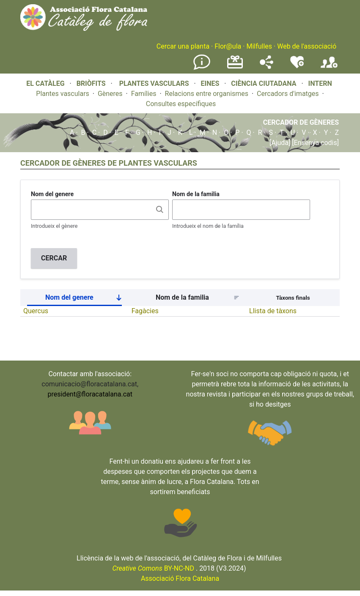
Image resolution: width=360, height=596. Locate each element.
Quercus (35, 311)
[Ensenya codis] (314, 143)
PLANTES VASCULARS (154, 83)
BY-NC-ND (153, 568)
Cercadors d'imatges (288, 94)
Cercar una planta (183, 46)
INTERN (320, 83)
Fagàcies (145, 311)
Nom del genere (52, 194)
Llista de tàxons (273, 311)
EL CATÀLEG (45, 83)
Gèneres (110, 94)
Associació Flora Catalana (180, 578)
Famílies (144, 94)
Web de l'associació (306, 46)
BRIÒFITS (92, 83)
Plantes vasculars (62, 94)
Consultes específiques (181, 104)
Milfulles (259, 46)
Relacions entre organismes (207, 94)
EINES (210, 83)
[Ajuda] (279, 143)
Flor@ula (227, 46)
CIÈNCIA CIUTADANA (263, 83)
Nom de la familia (196, 194)
